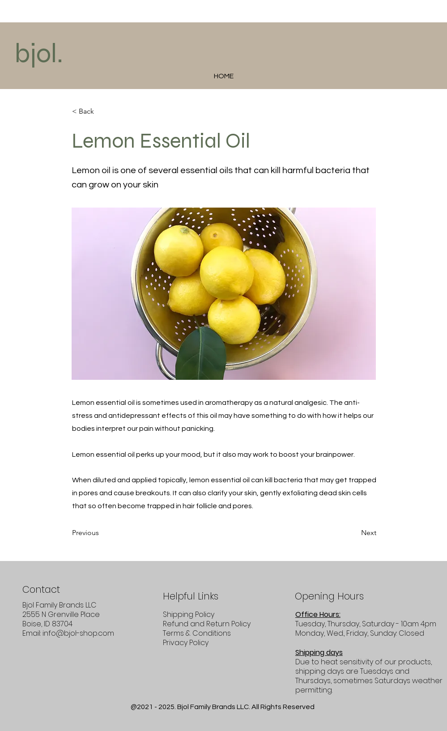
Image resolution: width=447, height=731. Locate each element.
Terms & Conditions (197, 633)
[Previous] (101, 533)
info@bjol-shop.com (78, 633)
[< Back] (101, 111)
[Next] (354, 533)
